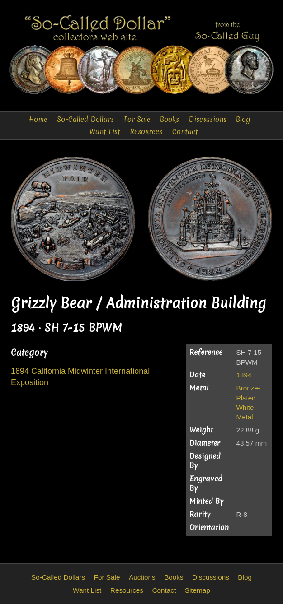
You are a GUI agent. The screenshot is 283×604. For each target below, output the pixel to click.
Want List (104, 131)
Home (38, 119)
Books (169, 119)
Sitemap (197, 590)
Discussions (207, 119)
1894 (244, 375)
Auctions (142, 577)
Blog (243, 119)
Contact (185, 131)
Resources (146, 131)
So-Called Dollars (85, 119)
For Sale (137, 119)
